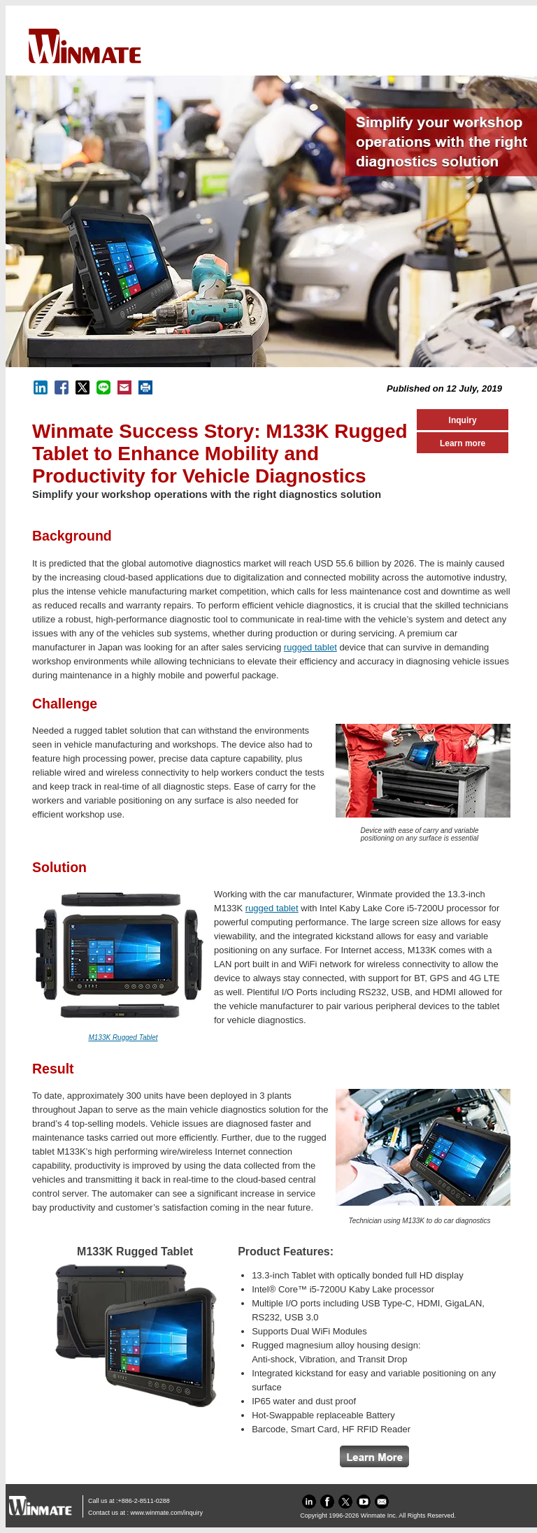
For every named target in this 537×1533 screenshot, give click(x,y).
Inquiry (463, 420)
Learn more (462, 443)
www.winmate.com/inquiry (167, 1512)
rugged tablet (310, 647)
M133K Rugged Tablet (122, 1037)
